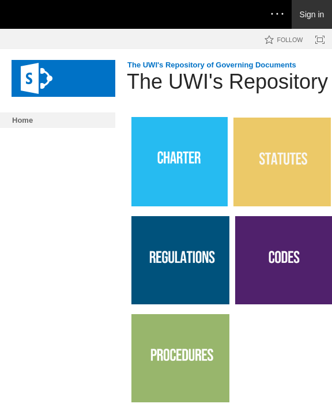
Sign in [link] (312, 14)
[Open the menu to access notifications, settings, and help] (277, 14)
